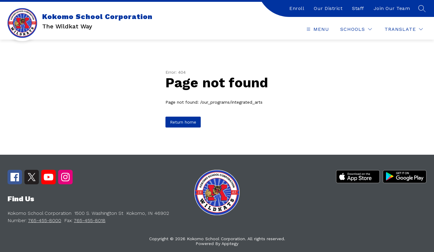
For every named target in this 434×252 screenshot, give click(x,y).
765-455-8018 (89, 220)
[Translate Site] (403, 29)
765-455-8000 (44, 220)
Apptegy (230, 243)
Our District (328, 8)
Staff (358, 8)
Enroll (296, 8)
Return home (183, 122)
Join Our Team (392, 8)
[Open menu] (317, 29)
